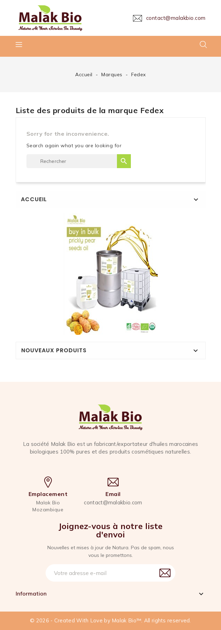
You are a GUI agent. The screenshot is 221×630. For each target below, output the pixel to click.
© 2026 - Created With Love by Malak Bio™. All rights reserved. (110, 620)
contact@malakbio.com (113, 502)
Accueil (34, 199)
